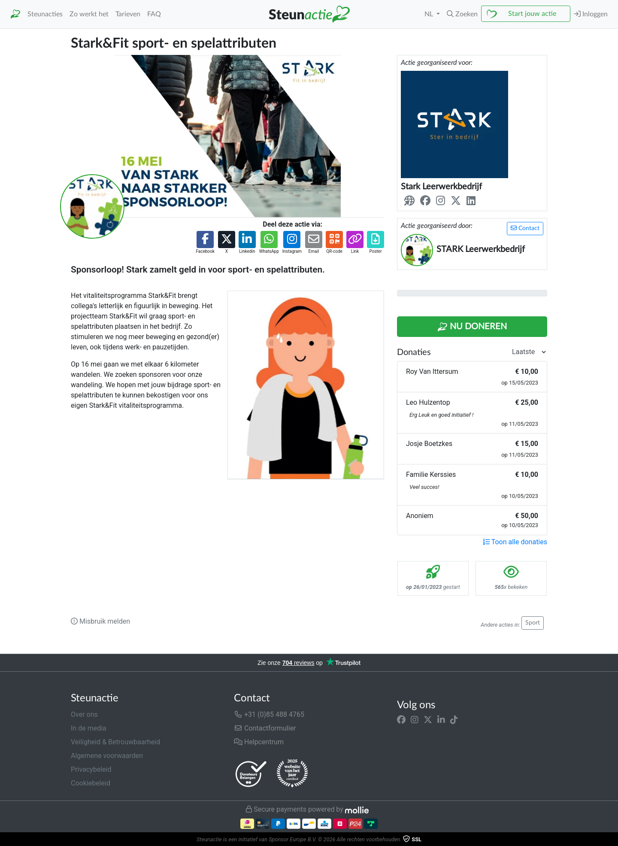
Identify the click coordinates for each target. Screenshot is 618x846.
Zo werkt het (89, 14)
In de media (88, 728)
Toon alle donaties (515, 542)
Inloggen (591, 14)
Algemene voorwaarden (107, 756)
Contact (525, 228)
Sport (532, 623)
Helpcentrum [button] (259, 742)
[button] (462, 14)
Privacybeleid (91, 769)
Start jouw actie (532, 13)
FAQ (154, 14)
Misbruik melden (100, 621)
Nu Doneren (472, 327)
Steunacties (45, 14)
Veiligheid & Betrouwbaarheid (115, 742)
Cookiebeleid (90, 783)
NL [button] (429, 14)
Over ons (84, 714)
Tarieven (127, 14)
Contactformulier (265, 728)
